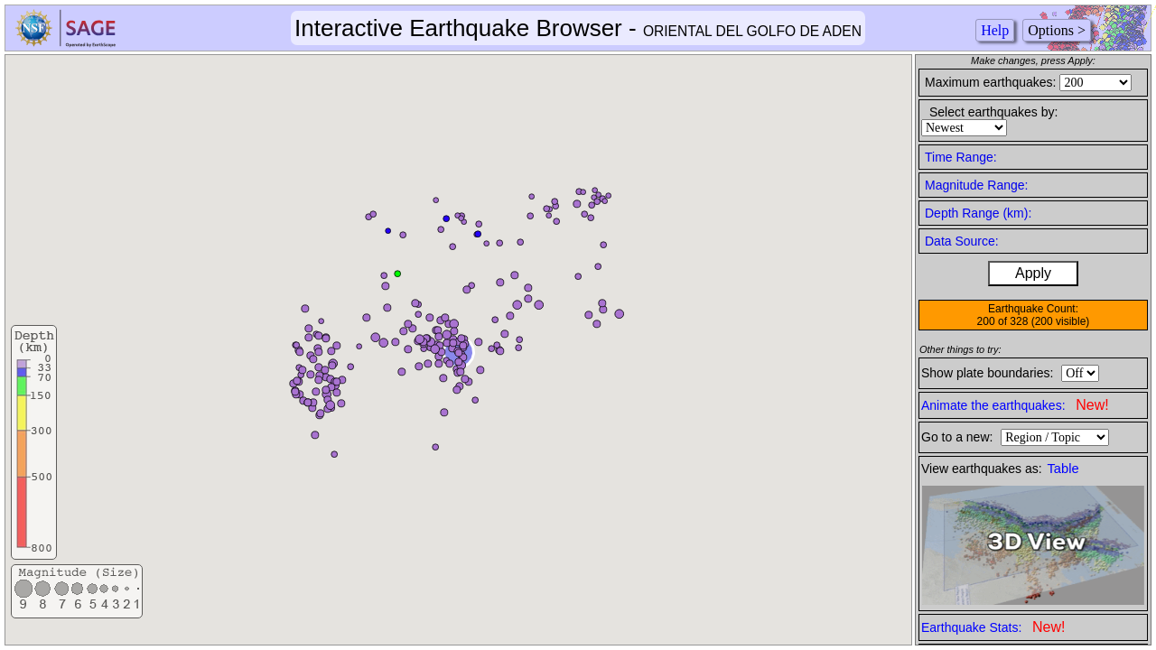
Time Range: (961, 157)
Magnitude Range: (976, 185)
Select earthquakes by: (993, 112)
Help (995, 30)
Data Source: (962, 241)
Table (1063, 468)
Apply (1033, 273)
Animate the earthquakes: (1015, 405)
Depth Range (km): (978, 213)
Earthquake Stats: (993, 627)
